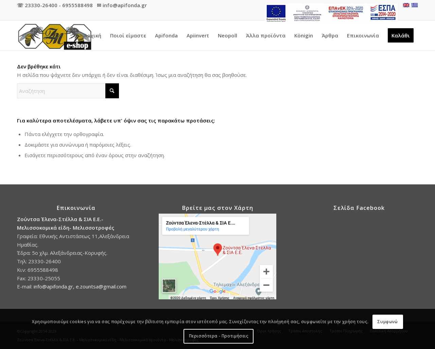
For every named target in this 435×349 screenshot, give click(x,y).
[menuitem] (330, 13)
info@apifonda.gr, (55, 286)
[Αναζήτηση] (68, 90)
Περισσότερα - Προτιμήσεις (218, 336)
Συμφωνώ (388, 322)
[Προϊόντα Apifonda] (54, 35)
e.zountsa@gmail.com (101, 286)
